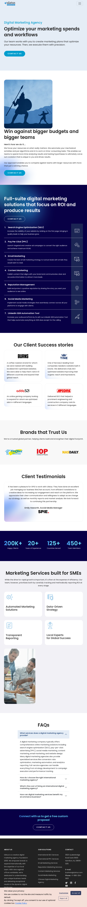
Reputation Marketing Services (50, 867)
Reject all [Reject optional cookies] (63, 898)
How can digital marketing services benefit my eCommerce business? (41, 795)
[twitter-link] (66, 883)
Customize (63, 893)
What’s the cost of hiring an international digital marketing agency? (42, 787)
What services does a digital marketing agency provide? (41, 734)
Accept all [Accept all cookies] (76, 893)
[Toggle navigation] (80, 3)
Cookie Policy (21, 903)
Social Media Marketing (47, 875)
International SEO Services (48, 855)
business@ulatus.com (74, 872)
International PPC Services (48, 859)
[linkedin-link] (71, 883)
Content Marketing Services (49, 871)
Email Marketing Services (48, 863)
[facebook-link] (75, 883)
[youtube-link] (66, 886)
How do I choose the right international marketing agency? (38, 778)
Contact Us (15, 53)
